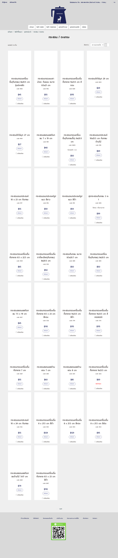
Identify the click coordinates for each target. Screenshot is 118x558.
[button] (89, 27)
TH (113, 2)
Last (60, 509)
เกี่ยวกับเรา (85, 518)
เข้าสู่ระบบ (4, 2)
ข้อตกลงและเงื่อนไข (47, 518)
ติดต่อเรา (95, 518)
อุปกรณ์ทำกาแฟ (63, 27)
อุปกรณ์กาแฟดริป (74, 27)
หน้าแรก (32, 27)
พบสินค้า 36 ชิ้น (12, 45)
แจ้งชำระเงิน (60, 518)
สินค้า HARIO (40, 27)
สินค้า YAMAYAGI (51, 27)
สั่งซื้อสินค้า (20, 99)
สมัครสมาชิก (13, 2)
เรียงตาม (87, 45)
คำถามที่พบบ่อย (25, 518)
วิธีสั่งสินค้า (36, 518)
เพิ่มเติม (84, 27)
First (57, 509)
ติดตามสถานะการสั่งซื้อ (73, 518)
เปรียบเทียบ (20, 103)
